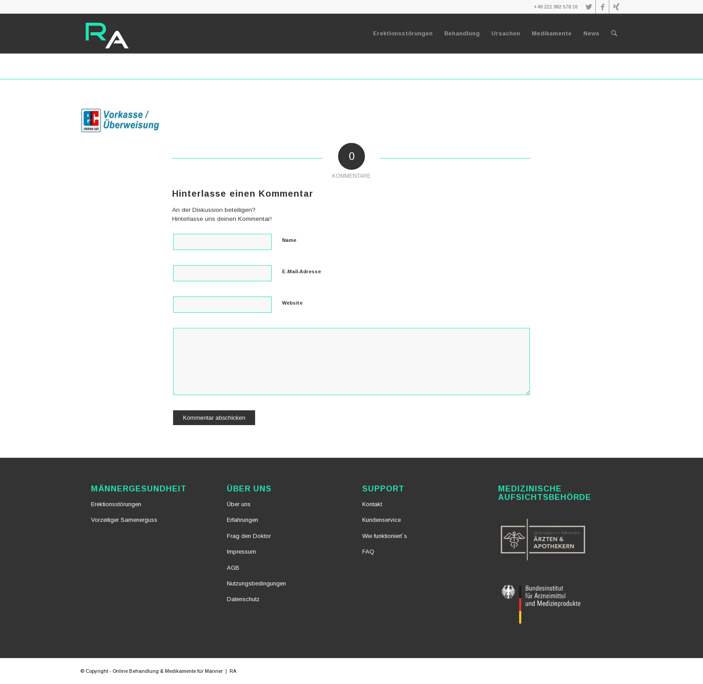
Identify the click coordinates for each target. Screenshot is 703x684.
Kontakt (372, 504)
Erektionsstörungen (116, 504)
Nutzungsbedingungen (256, 583)
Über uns (239, 504)
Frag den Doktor (249, 536)
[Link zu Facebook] (602, 6)
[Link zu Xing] (616, 6)
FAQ (368, 551)
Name (289, 240)
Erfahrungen (242, 519)
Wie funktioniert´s (384, 536)
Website (292, 302)
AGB (233, 567)
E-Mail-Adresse (301, 271)
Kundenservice (381, 519)
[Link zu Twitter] (588, 6)
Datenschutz (243, 599)
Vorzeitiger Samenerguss (124, 519)
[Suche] (614, 33)
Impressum (241, 551)
